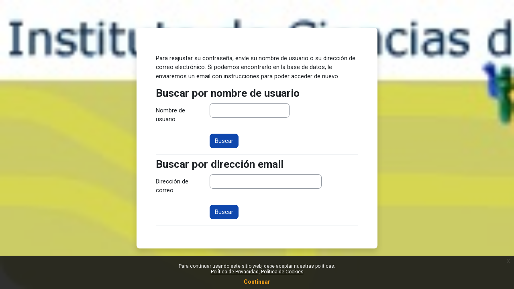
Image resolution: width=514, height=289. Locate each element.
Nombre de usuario (170, 115)
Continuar (257, 282)
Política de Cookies (282, 272)
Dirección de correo (172, 186)
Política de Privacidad (235, 272)
